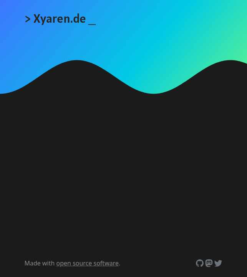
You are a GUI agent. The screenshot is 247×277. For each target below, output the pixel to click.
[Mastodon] (209, 263)
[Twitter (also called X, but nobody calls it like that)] (218, 263)
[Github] (199, 263)
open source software (87, 263)
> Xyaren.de (60, 18)
